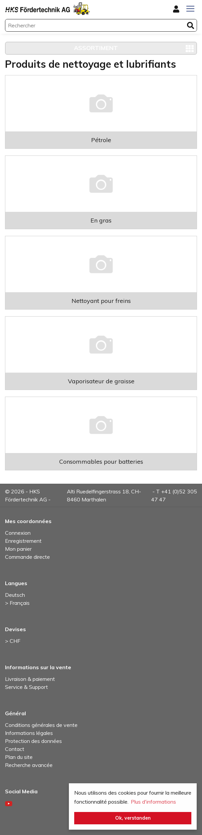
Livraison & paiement (30, 679)
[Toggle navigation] (190, 9)
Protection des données (33, 741)
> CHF (12, 641)
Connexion (18, 532)
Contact (14, 749)
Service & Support (26, 687)
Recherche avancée (29, 765)
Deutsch (15, 594)
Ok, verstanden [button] (133, 818)
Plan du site (19, 757)
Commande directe (27, 556)
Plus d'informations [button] (153, 801)
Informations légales (29, 733)
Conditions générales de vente (41, 725)
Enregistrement (23, 540)
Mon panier (18, 548)
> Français (17, 602)
